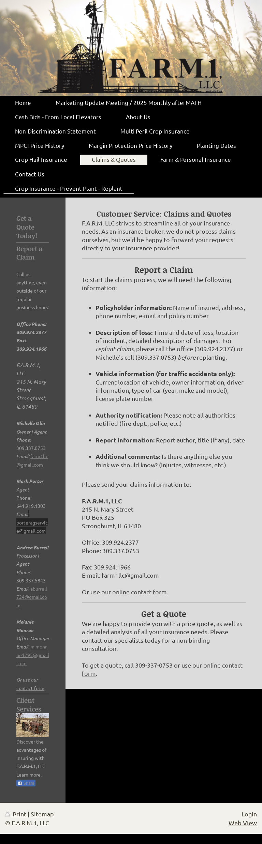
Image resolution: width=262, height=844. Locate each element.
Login (249, 813)
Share (26, 783)
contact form (149, 591)
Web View (243, 822)
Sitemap (42, 813)
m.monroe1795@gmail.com (32, 654)
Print (16, 813)
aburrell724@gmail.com (31, 596)
